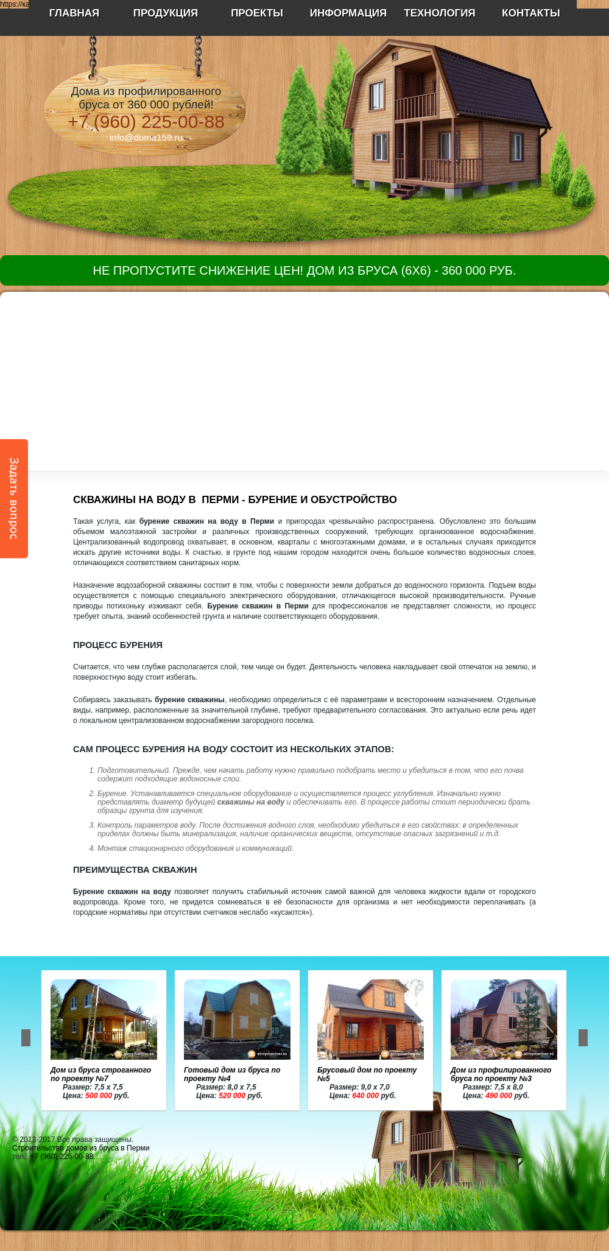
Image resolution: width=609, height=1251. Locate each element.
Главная (74, 13)
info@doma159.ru (146, 137)
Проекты (257, 13)
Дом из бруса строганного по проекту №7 (101, 1074)
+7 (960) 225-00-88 (146, 121)
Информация (348, 13)
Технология (439, 13)
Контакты (531, 13)
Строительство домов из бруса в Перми (81, 1148)
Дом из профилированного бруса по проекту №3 (501, 1074)
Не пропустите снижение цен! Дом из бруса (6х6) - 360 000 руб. (304, 270)
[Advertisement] (304, 377)
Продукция (165, 13)
